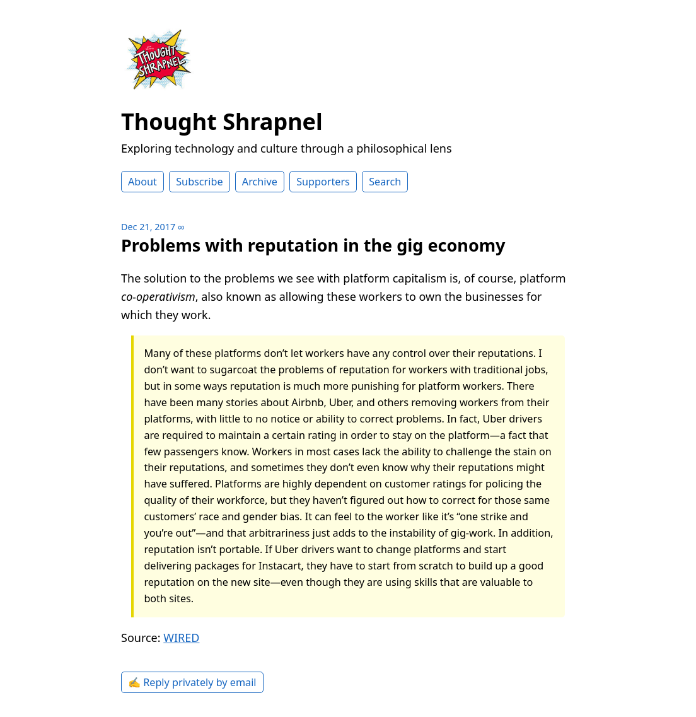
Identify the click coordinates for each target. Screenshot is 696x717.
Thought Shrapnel (222, 121)
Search (385, 182)
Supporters (323, 182)
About (142, 182)
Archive (259, 182)
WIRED (181, 637)
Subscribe (199, 182)
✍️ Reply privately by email (192, 682)
